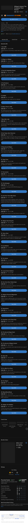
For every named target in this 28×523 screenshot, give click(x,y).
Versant (11, 501)
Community (11, 447)
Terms (2, 502)
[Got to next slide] (27, 415)
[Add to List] (26, 429)
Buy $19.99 (16, 6)
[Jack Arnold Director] (4, 415)
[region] (14, 510)
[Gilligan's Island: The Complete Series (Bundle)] (17, 430)
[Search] (26, 2)
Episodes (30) (5, 26)
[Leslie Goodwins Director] (12, 415)
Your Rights (17, 505)
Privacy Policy (22, 502)
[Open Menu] (2, 2)
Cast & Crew (14, 26)
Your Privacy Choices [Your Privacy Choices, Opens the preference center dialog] (14, 517)
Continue (14, 520)
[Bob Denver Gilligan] (20, 415)
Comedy (6, 488)
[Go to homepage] (12, 2)
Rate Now (17, 447)
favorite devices (16, 20)
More (2, 18)
